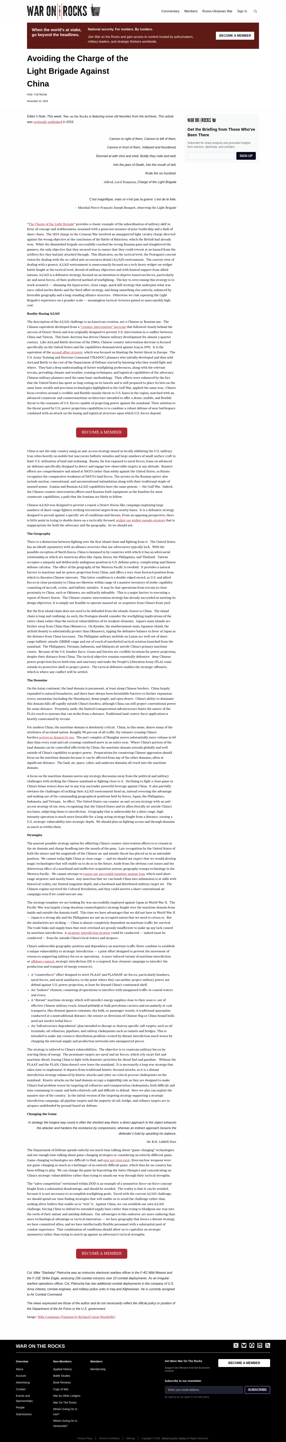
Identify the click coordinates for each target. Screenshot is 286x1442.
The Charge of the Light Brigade (51, 224)
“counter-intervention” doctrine (103, 327)
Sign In (242, 11)
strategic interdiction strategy (89, 933)
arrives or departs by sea (56, 737)
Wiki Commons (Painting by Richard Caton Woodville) (76, 1317)
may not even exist (116, 1160)
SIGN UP (246, 156)
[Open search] (255, 11)
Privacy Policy (85, 1438)
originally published (48, 122)
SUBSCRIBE (257, 1389)
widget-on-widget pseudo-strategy (140, 520)
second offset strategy (67, 352)
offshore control (42, 961)
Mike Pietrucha (37, 94)
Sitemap (130, 1438)
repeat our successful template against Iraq (114, 874)
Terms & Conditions (109, 1438)
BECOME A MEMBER (235, 35)
